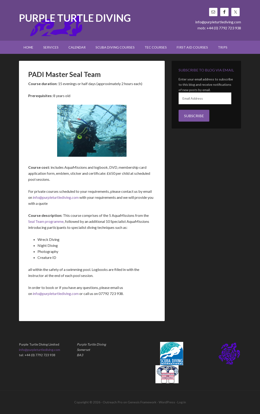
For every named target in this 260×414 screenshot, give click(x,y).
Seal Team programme (46, 221)
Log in (181, 402)
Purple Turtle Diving (75, 18)
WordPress (167, 402)
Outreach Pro (113, 402)
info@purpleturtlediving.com (218, 22)
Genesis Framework (142, 402)
